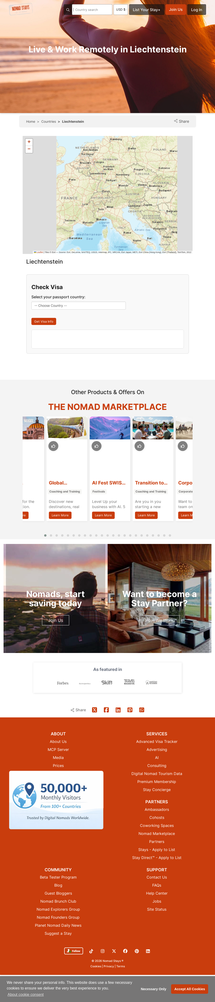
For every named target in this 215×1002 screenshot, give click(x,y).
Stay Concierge (157, 789)
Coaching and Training (83, 491)
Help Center (157, 893)
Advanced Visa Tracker (156, 741)
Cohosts (156, 817)
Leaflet (38, 252)
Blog (58, 885)
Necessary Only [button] (153, 989)
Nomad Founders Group (58, 917)
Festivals (118, 491)
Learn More (36, 515)
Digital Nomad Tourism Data (156, 773)
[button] (29, 142)
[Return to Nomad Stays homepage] (21, 9)
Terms (120, 966)
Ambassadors (157, 809)
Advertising (157, 749)
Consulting (156, 765)
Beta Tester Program (58, 877)
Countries (48, 121)
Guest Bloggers (58, 893)
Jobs (156, 901)
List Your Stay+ (146, 9)
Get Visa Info (43, 321)
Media (58, 757)
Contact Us (157, 877)
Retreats (31, 491)
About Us (58, 741)
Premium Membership (156, 781)
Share (181, 121)
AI (157, 757)
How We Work (159, 620)
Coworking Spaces (157, 825)
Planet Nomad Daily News (58, 925)
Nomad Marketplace (157, 833)
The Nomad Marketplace (107, 407)
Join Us (176, 9)
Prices (58, 765)
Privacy (109, 966)
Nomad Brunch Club (58, 901)
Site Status (156, 909)
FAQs (156, 885)
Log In (196, 9)
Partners (156, 841)
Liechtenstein (73, 121)
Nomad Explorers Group (58, 909)
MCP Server (58, 749)
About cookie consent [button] (26, 995)
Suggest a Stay (58, 933)
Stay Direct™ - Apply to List (156, 857)
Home (30, 121)
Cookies (96, 966)
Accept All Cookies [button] (189, 989)
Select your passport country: (58, 297)
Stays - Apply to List (156, 849)
